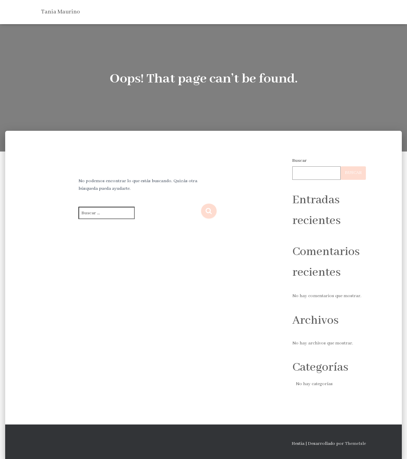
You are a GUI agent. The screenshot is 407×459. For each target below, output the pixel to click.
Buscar (299, 161)
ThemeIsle (355, 444)
